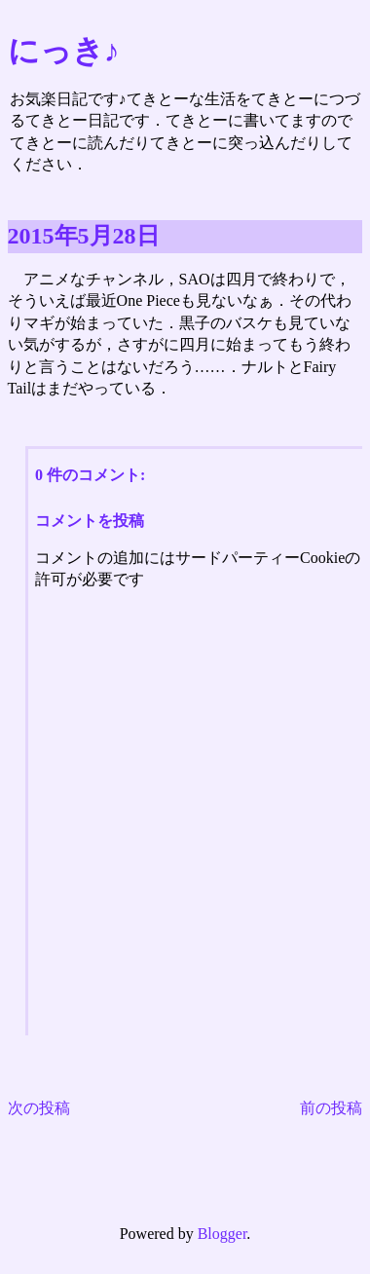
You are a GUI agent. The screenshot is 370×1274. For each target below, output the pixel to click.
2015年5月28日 (84, 235)
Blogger (222, 1233)
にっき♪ (64, 50)
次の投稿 (39, 1108)
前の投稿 (331, 1108)
